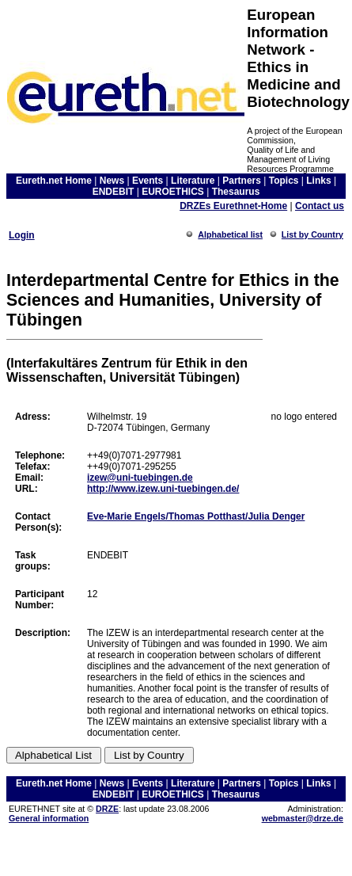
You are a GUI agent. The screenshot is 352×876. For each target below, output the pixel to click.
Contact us (319, 205)
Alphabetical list (230, 234)
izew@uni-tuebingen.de (140, 477)
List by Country (312, 234)
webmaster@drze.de (302, 818)
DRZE (107, 808)
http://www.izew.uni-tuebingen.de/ (163, 488)
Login (22, 235)
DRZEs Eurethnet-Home (233, 205)
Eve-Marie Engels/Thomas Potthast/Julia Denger (196, 516)
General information (49, 818)
